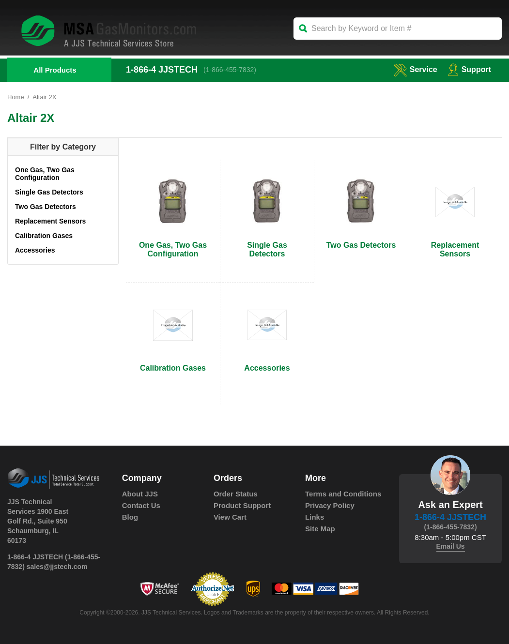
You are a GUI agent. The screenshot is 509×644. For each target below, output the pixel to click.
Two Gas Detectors (45, 206)
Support (469, 69)
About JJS (140, 494)
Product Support (242, 505)
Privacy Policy (330, 505)
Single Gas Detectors (49, 192)
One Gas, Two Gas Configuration (45, 173)
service (415, 69)
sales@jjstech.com (57, 566)
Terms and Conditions (343, 494)
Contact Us (141, 505)
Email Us (450, 546)
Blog (130, 517)
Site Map (320, 528)
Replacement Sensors (50, 221)
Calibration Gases (44, 236)
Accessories (35, 250)
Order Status (236, 494)
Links (314, 517)
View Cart (230, 517)
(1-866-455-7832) (229, 70)
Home (15, 97)
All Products (54, 70)
